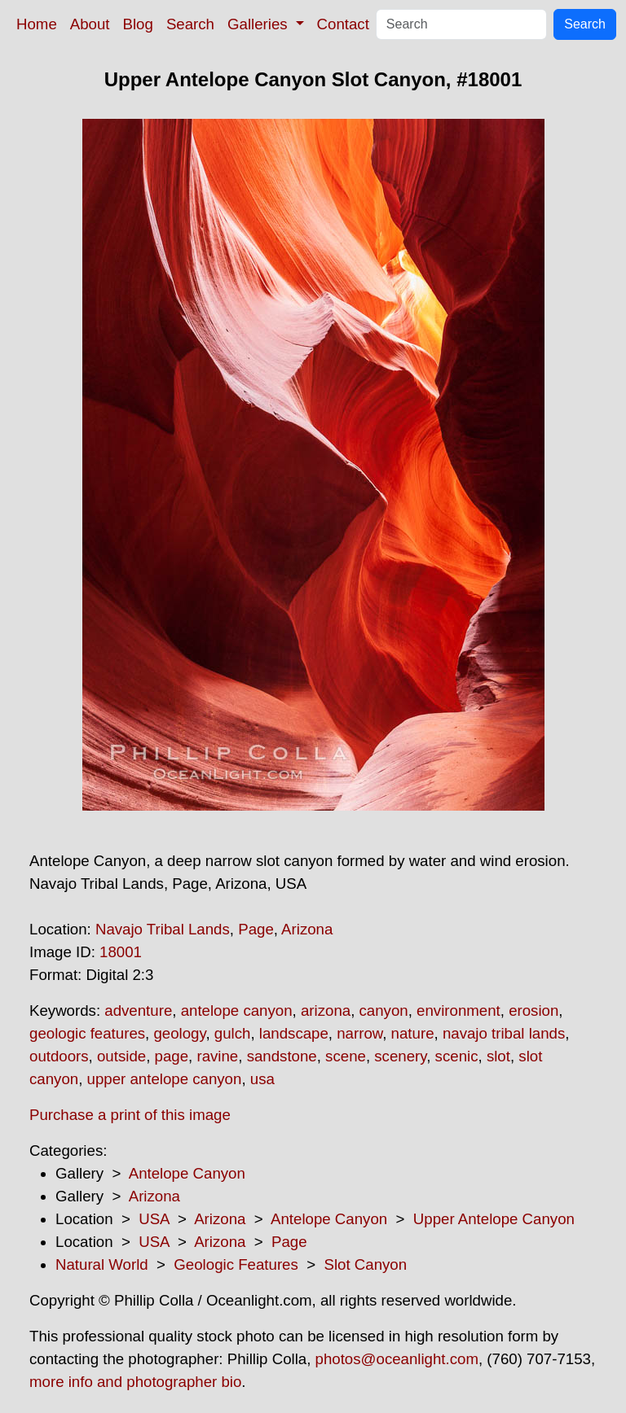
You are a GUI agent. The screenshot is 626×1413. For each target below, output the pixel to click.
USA (154, 1218)
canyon (383, 1010)
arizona (325, 1010)
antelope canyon (237, 1010)
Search (190, 24)
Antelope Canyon (187, 1173)
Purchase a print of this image (130, 1114)
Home (36, 24)
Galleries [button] (259, 24)
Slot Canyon (365, 1264)
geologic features (87, 1033)
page (172, 1056)
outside (121, 1056)
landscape (293, 1033)
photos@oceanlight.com (396, 1358)
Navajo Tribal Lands (162, 929)
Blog (138, 24)
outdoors (59, 1056)
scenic (456, 1056)
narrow (359, 1033)
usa (262, 1078)
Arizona (307, 929)
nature (412, 1033)
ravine (217, 1056)
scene (345, 1056)
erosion (533, 1010)
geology (179, 1033)
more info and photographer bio (135, 1381)
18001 (120, 951)
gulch (232, 1033)
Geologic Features (236, 1264)
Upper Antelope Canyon (494, 1218)
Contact (343, 24)
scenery (400, 1056)
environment (458, 1010)
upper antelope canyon (164, 1078)
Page (256, 929)
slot (498, 1056)
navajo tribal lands (504, 1033)
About (90, 24)
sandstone (282, 1056)
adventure (138, 1010)
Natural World (101, 1264)
